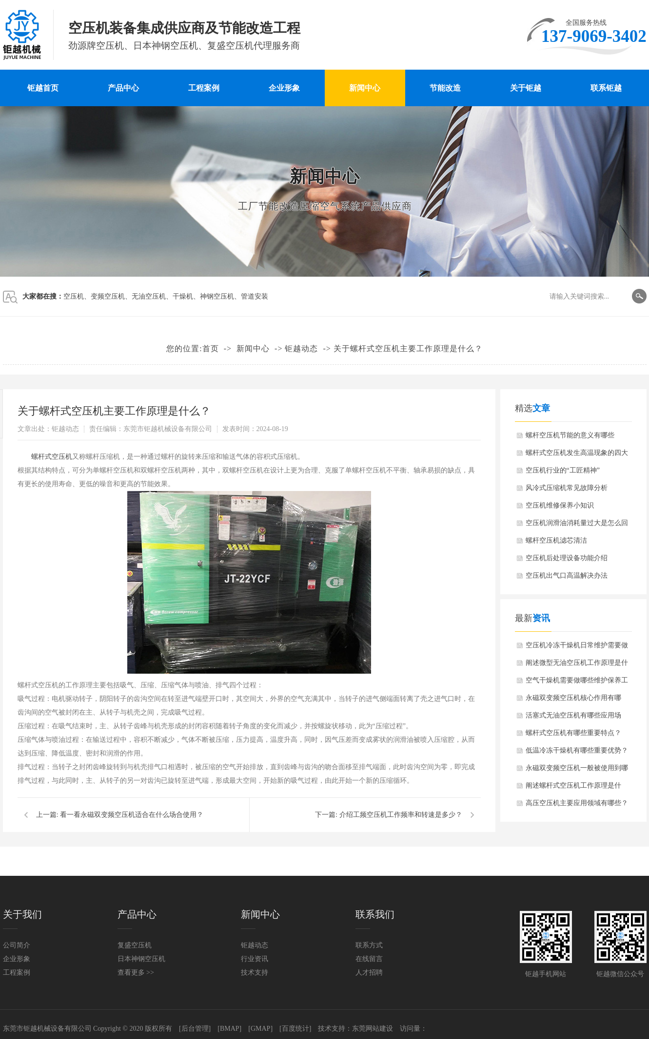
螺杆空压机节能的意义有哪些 (570, 435)
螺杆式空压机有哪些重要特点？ (573, 733)
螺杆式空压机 (51, 456)
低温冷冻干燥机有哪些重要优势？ (577, 750)
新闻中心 (364, 88)
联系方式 (369, 945)
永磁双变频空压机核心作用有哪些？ (573, 700)
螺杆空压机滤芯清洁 (556, 540)
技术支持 (254, 972)
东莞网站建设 (372, 1028)
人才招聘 (369, 972)
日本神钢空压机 (141, 959)
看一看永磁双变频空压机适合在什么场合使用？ (131, 814)
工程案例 (203, 88)
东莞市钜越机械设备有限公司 (47, 1028)
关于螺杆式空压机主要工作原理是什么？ (408, 348)
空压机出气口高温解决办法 (567, 575)
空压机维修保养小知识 (560, 505)
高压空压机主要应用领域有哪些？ (577, 803)
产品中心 (123, 88)
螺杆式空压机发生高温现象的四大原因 (577, 455)
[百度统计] (295, 1028)
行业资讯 (254, 959)
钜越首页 (43, 88)
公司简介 (16, 945)
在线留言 (369, 959)
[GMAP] (260, 1028)
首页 (210, 348)
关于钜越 (525, 88)
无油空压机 (149, 296)
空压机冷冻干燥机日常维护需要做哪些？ (577, 648)
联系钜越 (606, 88)
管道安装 (254, 296)
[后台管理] (195, 1028)
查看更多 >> (136, 972)
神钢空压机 (217, 296)
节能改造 (445, 88)
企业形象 (284, 88)
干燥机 (183, 296)
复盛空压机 (135, 945)
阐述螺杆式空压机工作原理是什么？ (573, 788)
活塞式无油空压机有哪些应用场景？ (573, 718)
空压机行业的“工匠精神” (563, 470)
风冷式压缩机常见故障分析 (567, 487)
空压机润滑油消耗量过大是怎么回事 (577, 525)
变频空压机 (108, 296)
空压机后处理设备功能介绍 (567, 558)
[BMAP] (229, 1028)
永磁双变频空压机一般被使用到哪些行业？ (577, 770)
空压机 (73, 296)
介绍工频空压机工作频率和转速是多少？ (400, 814)
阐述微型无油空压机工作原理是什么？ (577, 665)
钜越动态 (301, 348)
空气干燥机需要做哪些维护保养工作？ (577, 683)
